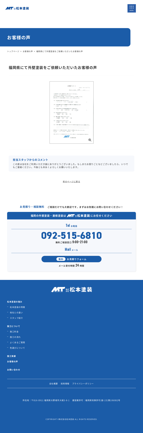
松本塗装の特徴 (17, 307)
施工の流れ (15, 337)
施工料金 (14, 331)
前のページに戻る (71, 181)
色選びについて (17, 348)
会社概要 (53, 383)
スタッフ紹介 (16, 318)
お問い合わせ (13, 370)
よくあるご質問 (17, 342)
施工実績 (11, 356)
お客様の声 (12, 361)
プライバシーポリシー (83, 383)
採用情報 (65, 383)
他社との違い (16, 312)
